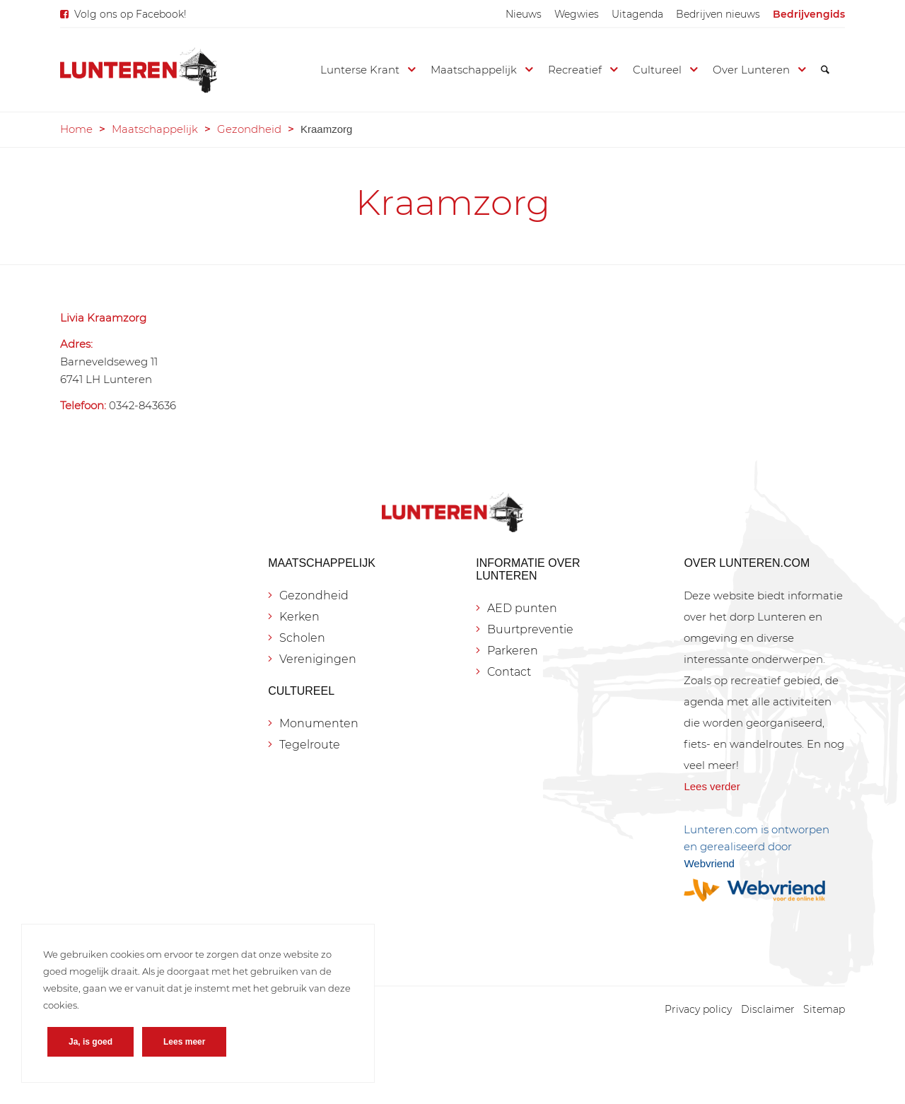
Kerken (299, 616)
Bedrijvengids (809, 14)
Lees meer (184, 1042)
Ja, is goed (90, 1042)
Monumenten (318, 723)
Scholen (302, 638)
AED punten (522, 608)
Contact (509, 672)
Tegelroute (309, 744)
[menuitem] (524, 14)
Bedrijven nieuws (718, 14)
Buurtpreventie (530, 629)
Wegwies (576, 14)
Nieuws (524, 14)
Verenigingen (317, 659)
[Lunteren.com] (138, 70)
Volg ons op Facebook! (130, 14)
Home (76, 129)
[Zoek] (825, 70)
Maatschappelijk (155, 129)
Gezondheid (249, 129)
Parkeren (512, 650)
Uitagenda (637, 14)
